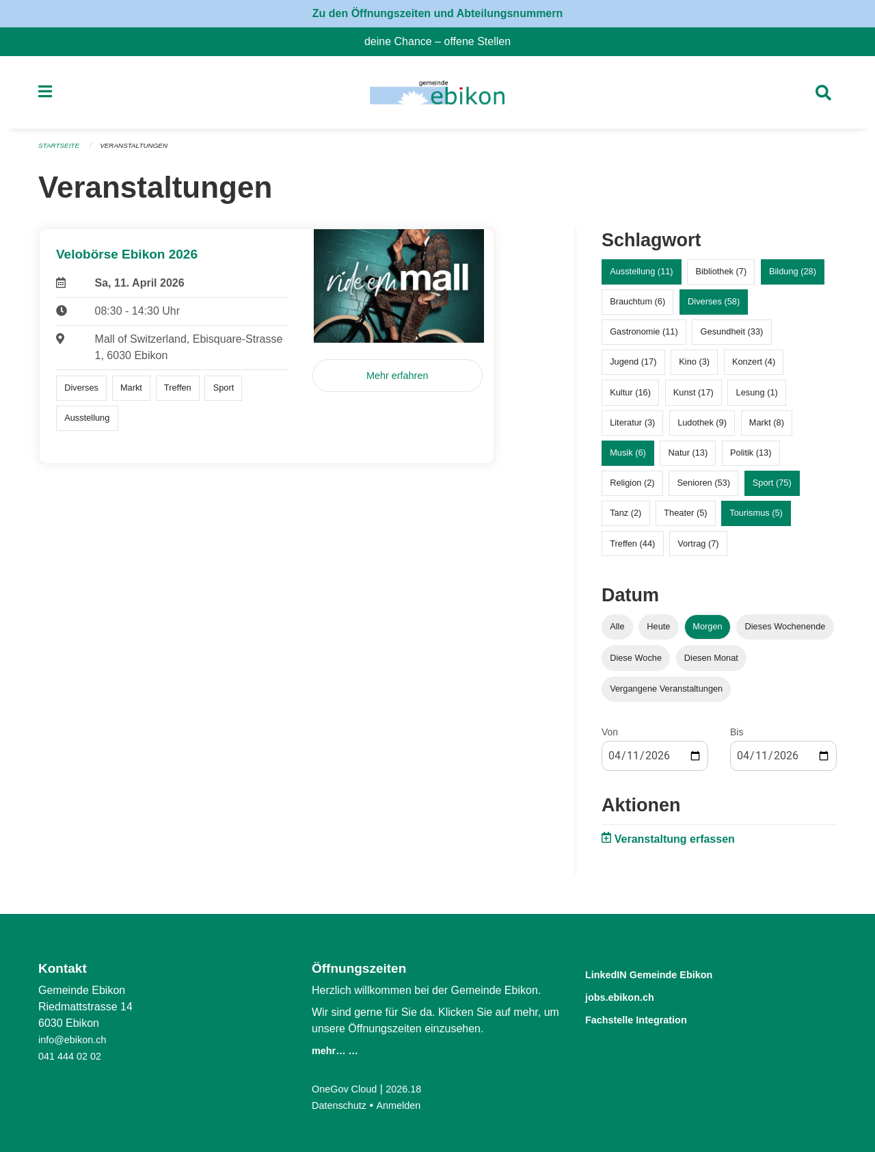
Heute (658, 632)
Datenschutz (342, 1105)
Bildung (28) (792, 277)
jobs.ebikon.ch (630, 996)
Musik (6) (628, 459)
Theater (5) (685, 519)
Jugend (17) (633, 368)
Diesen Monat (711, 663)
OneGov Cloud (348, 1089)
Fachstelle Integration (652, 1017)
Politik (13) (750, 459)
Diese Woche (636, 663)
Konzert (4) (753, 368)
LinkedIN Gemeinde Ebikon (669, 974)
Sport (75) (772, 489)
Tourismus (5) (756, 519)
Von (610, 737)
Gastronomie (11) (644, 337)
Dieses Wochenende (785, 632)
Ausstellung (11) (641, 277)
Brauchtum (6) (637, 307)
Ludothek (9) (702, 428)
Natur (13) (688, 459)
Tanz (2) (625, 519)
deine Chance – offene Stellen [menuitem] (443, 41)
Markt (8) (766, 428)
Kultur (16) (630, 398)
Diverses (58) (714, 307)
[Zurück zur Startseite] (437, 96)
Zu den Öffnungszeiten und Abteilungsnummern (437, 13)
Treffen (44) (632, 549)
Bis (736, 737)
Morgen (707, 632)
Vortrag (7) (697, 549)
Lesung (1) (757, 398)
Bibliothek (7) (720, 277)
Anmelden (406, 1105)
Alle (617, 632)
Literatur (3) (632, 428)
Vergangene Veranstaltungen (666, 694)
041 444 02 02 (73, 1056)
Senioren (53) (703, 489)
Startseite (61, 152)
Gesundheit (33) (732, 337)
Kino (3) (694, 368)
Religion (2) (632, 489)
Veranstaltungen (142, 152)
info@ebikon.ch (76, 1039)
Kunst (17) (693, 398)
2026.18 (413, 1089)
